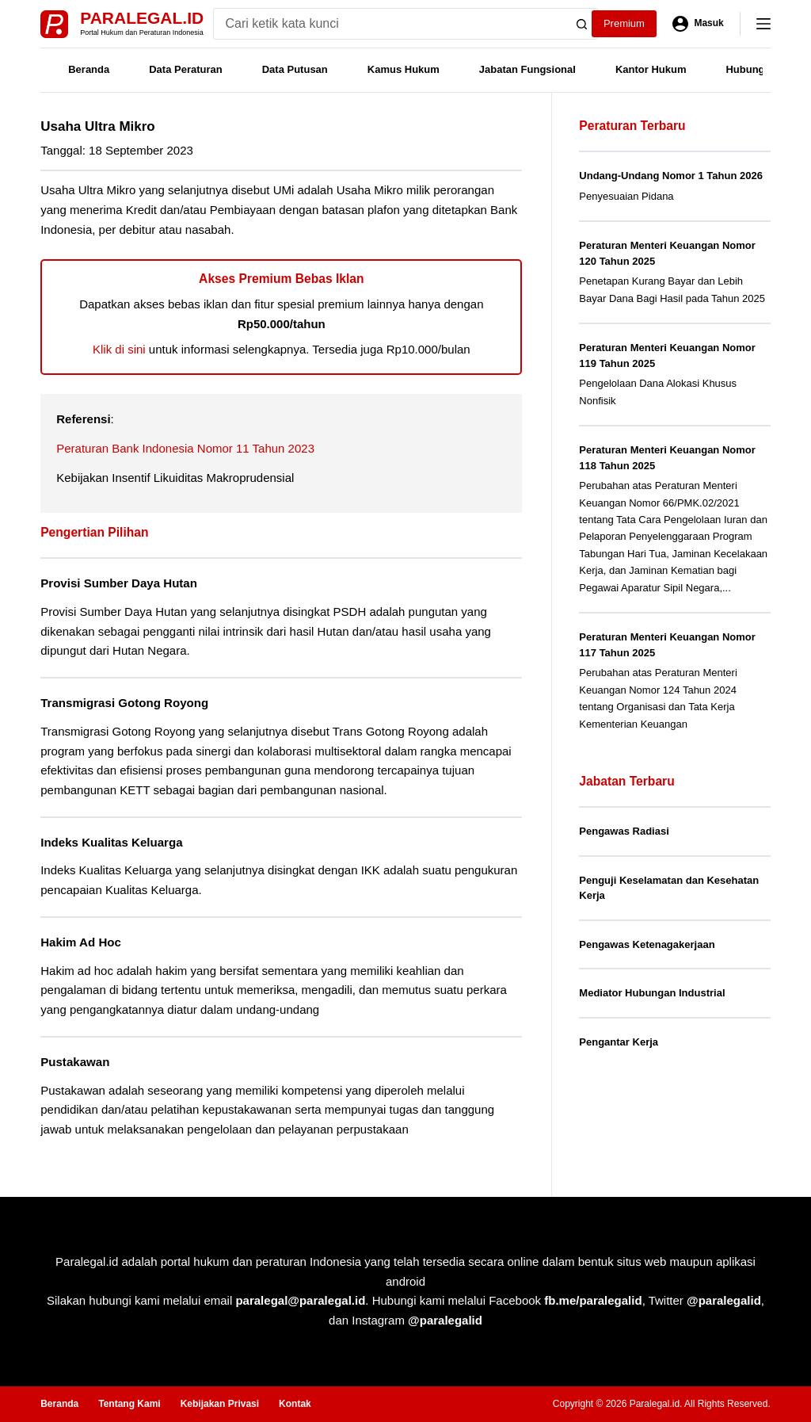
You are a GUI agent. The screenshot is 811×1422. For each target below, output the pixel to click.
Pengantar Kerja (618, 1042)
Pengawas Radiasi (623, 831)
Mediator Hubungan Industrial (652, 993)
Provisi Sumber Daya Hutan (118, 583)
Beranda (88, 69)
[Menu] (763, 24)
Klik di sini (119, 349)
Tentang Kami (129, 1403)
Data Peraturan (185, 69)
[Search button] (582, 24)
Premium (624, 23)
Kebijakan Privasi (220, 1403)
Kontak (295, 1403)
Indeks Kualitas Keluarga (111, 842)
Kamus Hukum (403, 69)
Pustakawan (74, 1061)
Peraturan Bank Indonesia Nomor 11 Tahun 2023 (185, 448)
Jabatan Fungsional (527, 69)
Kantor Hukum (651, 69)
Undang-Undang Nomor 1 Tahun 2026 (671, 176)
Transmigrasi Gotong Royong (124, 702)
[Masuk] (698, 24)
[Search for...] (390, 24)
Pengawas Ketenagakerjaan (646, 944)
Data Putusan (295, 69)
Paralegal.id (142, 18)
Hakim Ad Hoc (80, 942)
